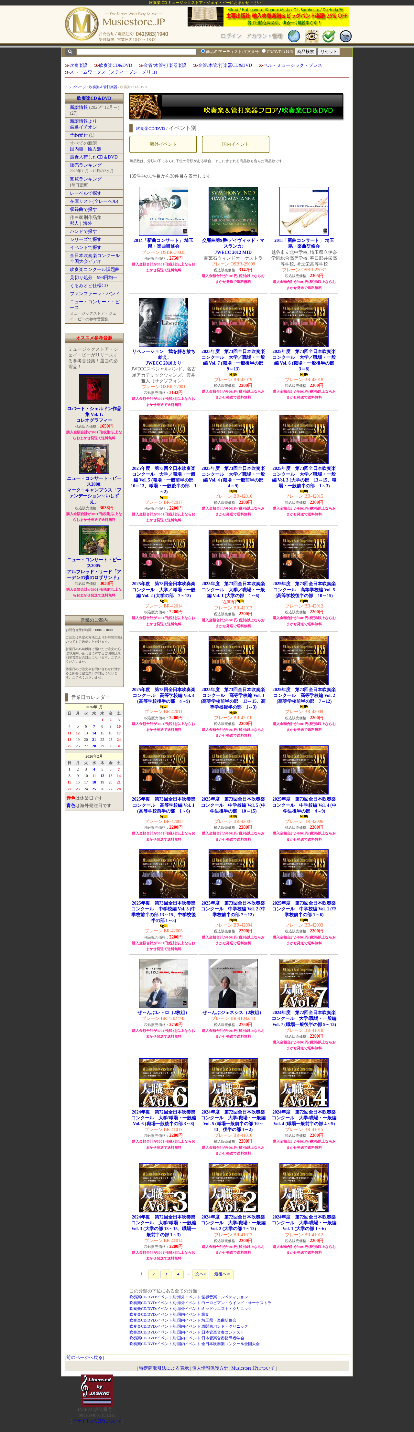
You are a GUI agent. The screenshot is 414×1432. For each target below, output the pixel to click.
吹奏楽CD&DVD (115, 65)
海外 (87, 223)
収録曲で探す (83, 209)
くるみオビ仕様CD (89, 285)
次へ (200, 1273)
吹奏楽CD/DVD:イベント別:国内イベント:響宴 (169, 1314)
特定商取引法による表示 (164, 1368)
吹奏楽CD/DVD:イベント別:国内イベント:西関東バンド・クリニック (188, 1326)
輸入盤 (94, 149)
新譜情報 (79, 107)
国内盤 (76, 149)
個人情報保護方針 (210, 1368)
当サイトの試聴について (97, 1421)
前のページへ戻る (84, 1357)
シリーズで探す (86, 239)
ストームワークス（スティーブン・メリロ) (113, 72)
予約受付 (79, 135)
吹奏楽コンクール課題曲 (95, 269)
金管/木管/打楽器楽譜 (165, 65)
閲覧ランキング (86, 179)
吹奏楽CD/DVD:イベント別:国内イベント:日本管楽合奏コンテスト (187, 1332)
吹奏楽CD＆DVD (94, 98)
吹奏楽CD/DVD (150, 128)
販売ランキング (86, 165)
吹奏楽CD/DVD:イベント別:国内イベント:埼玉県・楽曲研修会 (183, 1320)
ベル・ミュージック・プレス (292, 65)
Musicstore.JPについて (253, 1368)
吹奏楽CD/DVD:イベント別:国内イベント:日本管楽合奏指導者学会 (187, 1338)
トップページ (75, 87)
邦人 (74, 223)
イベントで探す (86, 247)
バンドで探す (83, 231)
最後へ (221, 1273)
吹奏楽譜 (79, 65)
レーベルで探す (86, 193)
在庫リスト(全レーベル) (94, 201)
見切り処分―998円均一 (93, 277)
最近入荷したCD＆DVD (94, 157)
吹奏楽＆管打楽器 (103, 87)
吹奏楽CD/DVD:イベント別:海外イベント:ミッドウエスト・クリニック (190, 1308)
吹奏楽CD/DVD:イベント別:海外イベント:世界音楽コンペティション (188, 1297)
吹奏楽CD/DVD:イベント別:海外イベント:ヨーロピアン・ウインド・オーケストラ (200, 1303)
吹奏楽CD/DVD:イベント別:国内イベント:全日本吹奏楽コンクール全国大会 (194, 1344)
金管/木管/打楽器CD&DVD (225, 65)
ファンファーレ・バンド (95, 293)
